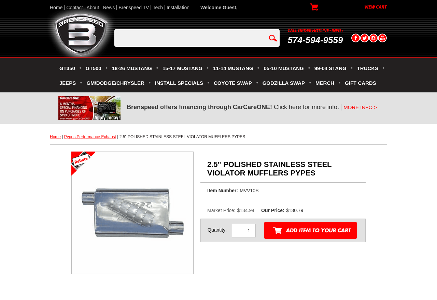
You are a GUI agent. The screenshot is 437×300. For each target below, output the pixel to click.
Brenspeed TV (133, 7)
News (109, 7)
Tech (158, 7)
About (93, 7)
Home (56, 7)
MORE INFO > (360, 107)
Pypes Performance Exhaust (90, 136)
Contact (74, 7)
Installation (178, 7)
